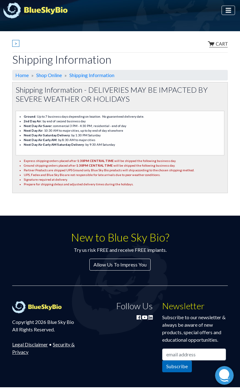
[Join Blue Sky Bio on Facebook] (139, 317)
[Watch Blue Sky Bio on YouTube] (145, 317)
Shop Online (49, 75)
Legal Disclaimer (30, 344)
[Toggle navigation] (228, 10)
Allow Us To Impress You (120, 264)
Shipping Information (91, 75)
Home (22, 75)
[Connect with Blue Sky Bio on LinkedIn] (150, 317)
